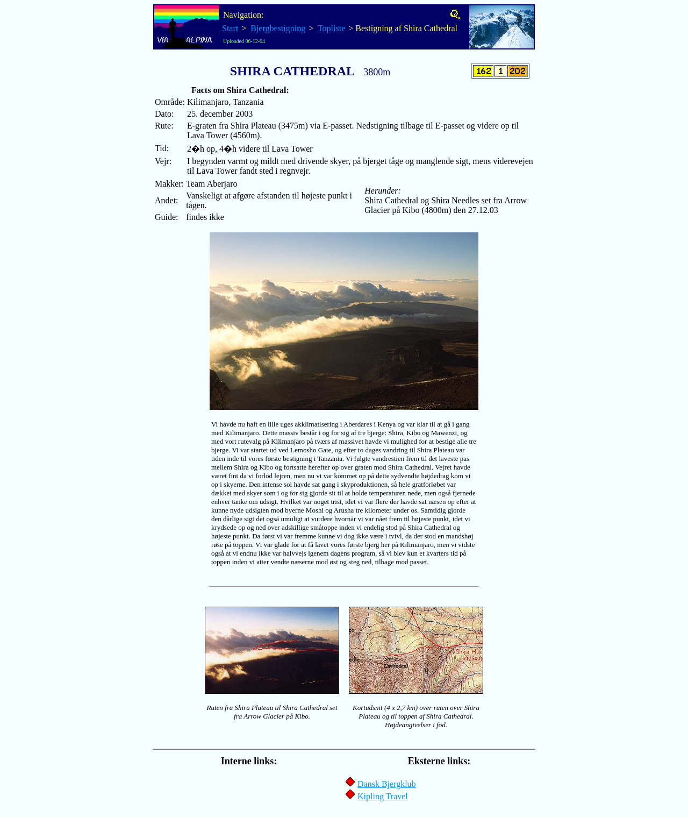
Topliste (331, 28)
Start (230, 28)
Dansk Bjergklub (386, 783)
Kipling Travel (382, 796)
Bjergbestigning (277, 28)
